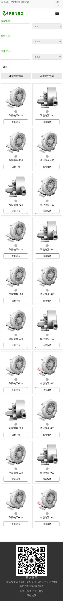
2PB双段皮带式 (47, 76)
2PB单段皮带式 (16, 76)
